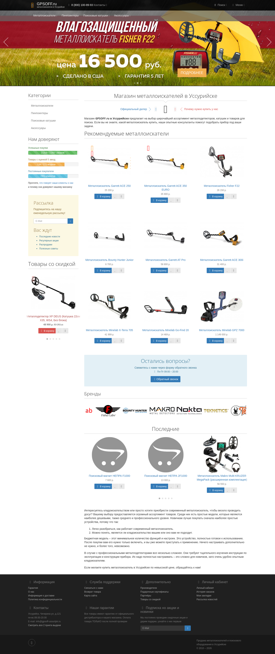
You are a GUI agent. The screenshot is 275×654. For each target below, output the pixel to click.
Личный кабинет (205, 588)
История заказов (205, 591)
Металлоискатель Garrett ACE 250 (109, 185)
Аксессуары (122, 15)
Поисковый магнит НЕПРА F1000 (109, 475)
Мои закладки (204, 595)
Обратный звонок (165, 379)
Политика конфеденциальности (45, 599)
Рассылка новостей (207, 599)
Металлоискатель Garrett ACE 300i (221, 259)
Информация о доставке (41, 595)
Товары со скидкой (150, 599)
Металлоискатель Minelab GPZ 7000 (221, 330)
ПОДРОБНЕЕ (192, 73)
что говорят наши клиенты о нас (56, 183)
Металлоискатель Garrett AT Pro (166, 259)
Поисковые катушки (96, 15)
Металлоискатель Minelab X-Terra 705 (109, 330)
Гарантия (33, 588)
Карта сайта (90, 595)
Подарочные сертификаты (154, 591)
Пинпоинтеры (70, 15)
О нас (31, 591)
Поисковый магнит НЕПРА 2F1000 (165, 475)
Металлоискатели (45, 15)
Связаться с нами (93, 588)
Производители (148, 588)
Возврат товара (92, 591)
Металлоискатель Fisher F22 (221, 185)
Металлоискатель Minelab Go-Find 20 (165, 330)
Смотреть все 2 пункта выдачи (44, 625)
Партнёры (145, 595)
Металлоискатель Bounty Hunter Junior (109, 259)
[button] (220, 5)
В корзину (47, 331)
